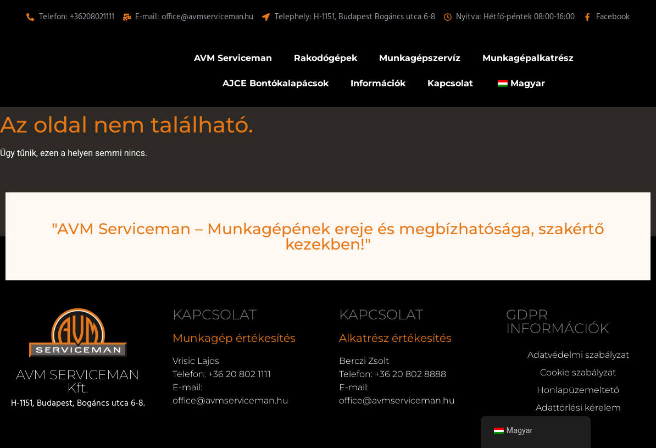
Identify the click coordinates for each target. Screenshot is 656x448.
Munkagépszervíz (419, 58)
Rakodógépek (325, 58)
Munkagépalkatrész (528, 58)
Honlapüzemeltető (578, 390)
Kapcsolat (450, 83)
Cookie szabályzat (578, 372)
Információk (378, 83)
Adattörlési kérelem (578, 407)
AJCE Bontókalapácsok (276, 83)
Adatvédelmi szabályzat (578, 355)
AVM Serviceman (233, 58)
